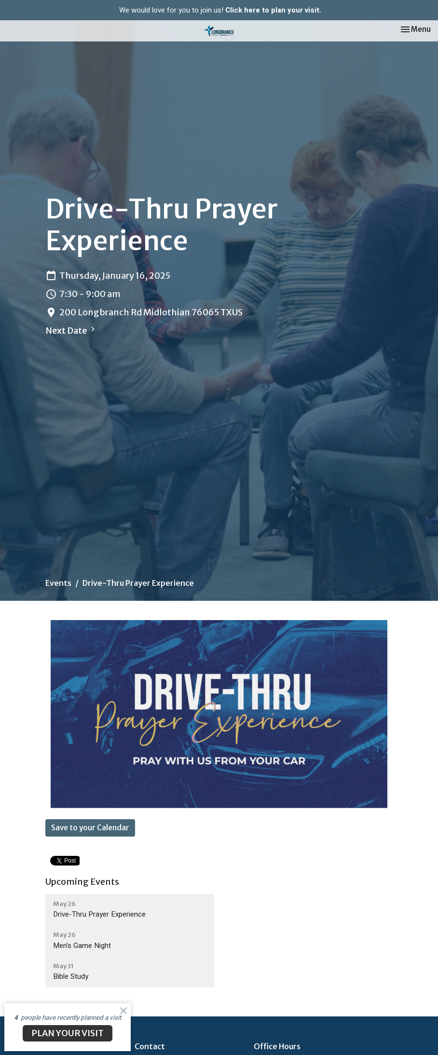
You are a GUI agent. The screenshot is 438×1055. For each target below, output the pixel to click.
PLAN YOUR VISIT (67, 1033)
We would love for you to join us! (220, 10)
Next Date (71, 330)
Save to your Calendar (90, 827)
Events (58, 583)
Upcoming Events (82, 881)
